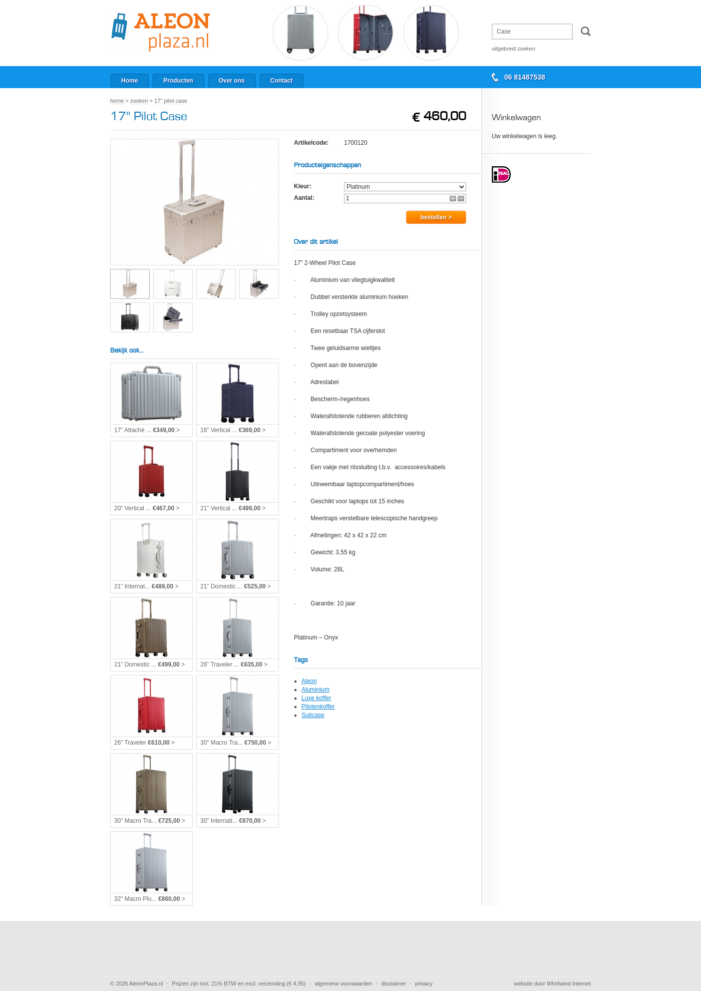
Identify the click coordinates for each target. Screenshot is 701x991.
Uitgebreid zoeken (513, 49)
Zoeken (139, 101)
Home (117, 101)
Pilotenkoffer (318, 706)
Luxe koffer (316, 698)
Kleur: (302, 186)
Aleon (309, 681)
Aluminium (315, 689)
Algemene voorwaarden (344, 983)
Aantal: (304, 197)
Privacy (424, 983)
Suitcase (312, 715)
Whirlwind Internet (569, 983)
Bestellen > (436, 217)
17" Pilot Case (170, 101)
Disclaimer (394, 983)
